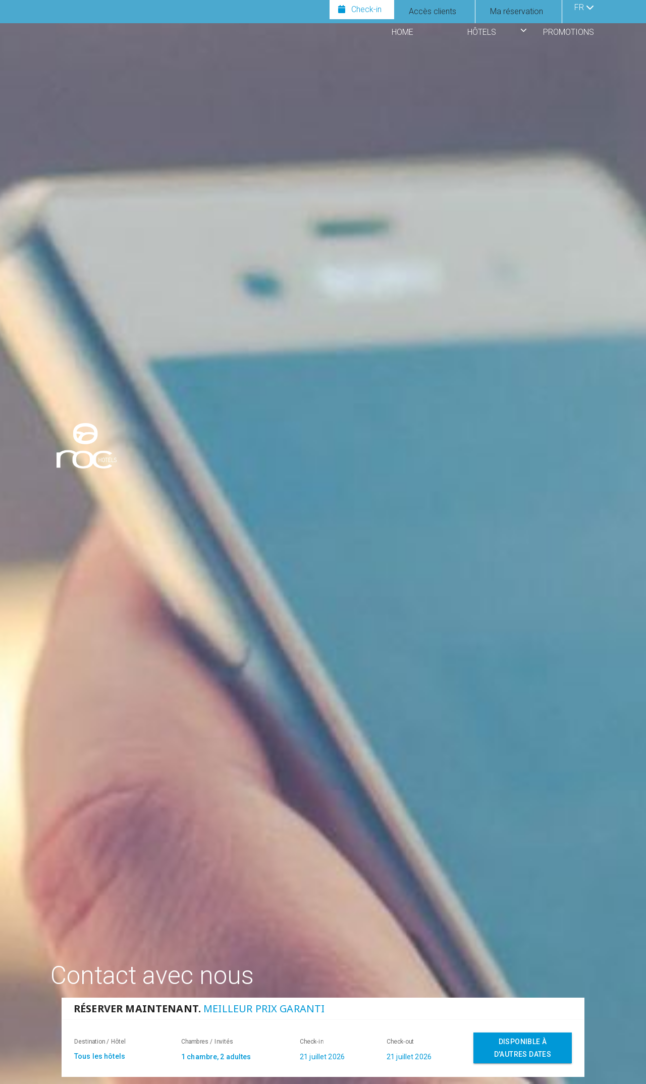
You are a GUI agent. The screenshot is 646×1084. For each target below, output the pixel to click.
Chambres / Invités (207, 1041)
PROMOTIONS (568, 32)
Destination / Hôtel (100, 1041)
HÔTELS (481, 32)
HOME (402, 32)
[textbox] (122, 1056)
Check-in (312, 1041)
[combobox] (235, 1058)
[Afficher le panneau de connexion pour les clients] (432, 11)
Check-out (400, 1041)
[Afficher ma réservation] (516, 11)
